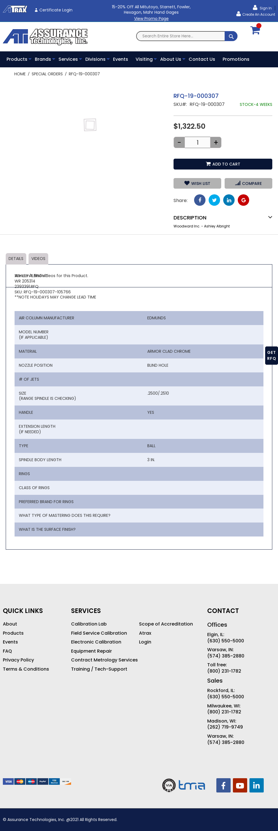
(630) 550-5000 (225, 641)
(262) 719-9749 (225, 727)
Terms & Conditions (26, 669)
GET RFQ (271, 355)
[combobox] (186, 36)
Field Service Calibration (99, 633)
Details (16, 258)
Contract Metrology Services (104, 660)
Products (13, 633)
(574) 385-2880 (225, 656)
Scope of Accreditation (166, 624)
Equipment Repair (91, 651)
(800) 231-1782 (224, 671)
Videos (38, 258)
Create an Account (258, 14)
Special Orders (47, 74)
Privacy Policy (18, 660)
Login (145, 642)
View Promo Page (151, 18)
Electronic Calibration (96, 642)
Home (20, 74)
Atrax (145, 633)
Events (10, 642)
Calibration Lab (89, 624)
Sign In (265, 8)
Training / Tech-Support (99, 669)
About (10, 624)
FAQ (7, 651)
